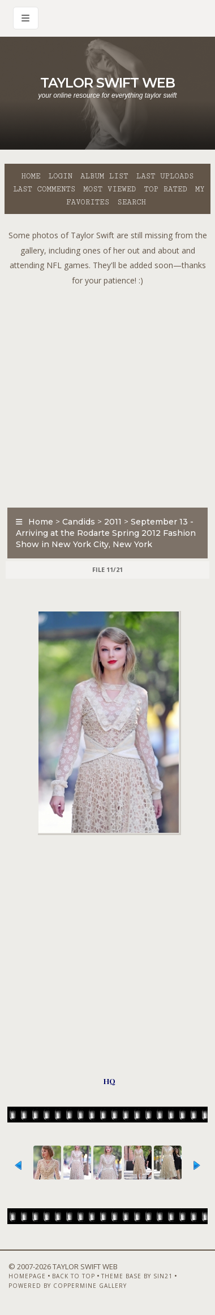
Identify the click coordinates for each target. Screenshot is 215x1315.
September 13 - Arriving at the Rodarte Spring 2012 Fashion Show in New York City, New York (106, 533)
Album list (104, 176)
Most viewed (109, 189)
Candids (78, 522)
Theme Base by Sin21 (137, 1276)
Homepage (27, 1276)
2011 (113, 522)
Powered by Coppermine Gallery (67, 1286)
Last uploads (165, 176)
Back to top (73, 1276)
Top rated (165, 189)
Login (60, 176)
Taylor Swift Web (107, 83)
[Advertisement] (106, 394)
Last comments (44, 189)
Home (31, 176)
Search (131, 202)
